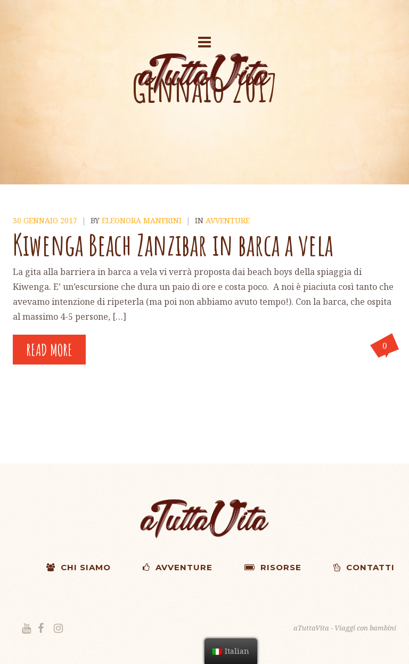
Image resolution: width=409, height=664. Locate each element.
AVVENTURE (177, 567)
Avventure (228, 220)
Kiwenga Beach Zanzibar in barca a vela (173, 244)
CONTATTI (364, 567)
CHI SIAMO (78, 567)
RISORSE (272, 567)
